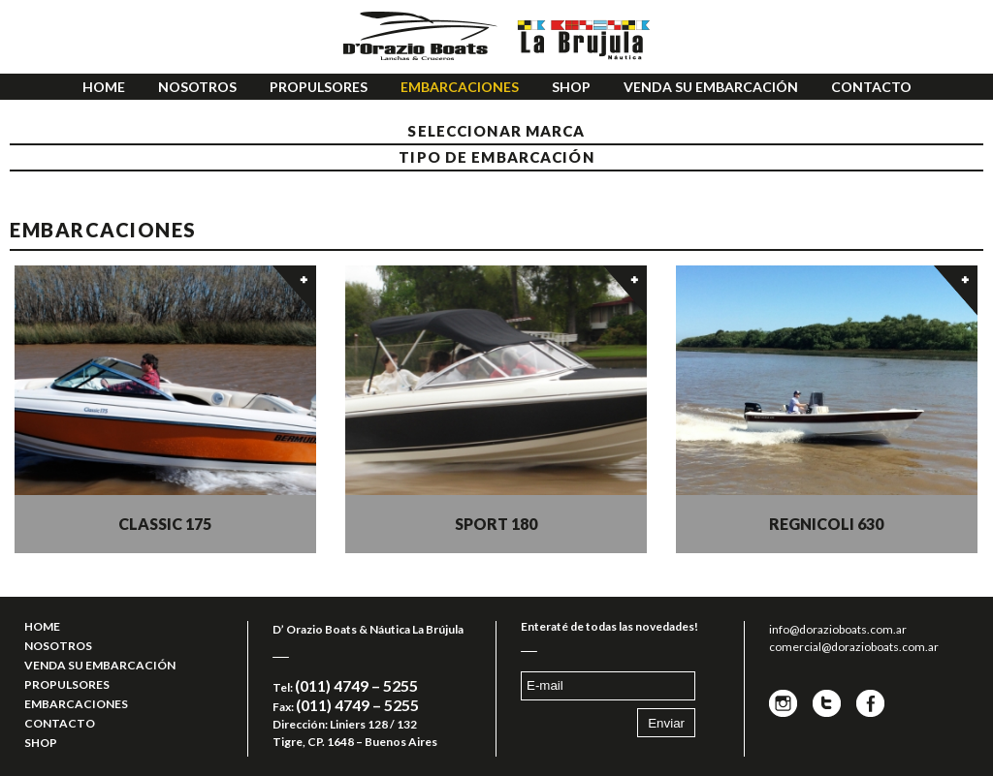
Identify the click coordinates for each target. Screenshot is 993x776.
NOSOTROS (197, 86)
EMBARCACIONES (459, 86)
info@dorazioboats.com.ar (838, 629)
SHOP (571, 86)
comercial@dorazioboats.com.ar (854, 646)
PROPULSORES (319, 86)
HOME (103, 86)
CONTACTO (871, 86)
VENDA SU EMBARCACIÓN (711, 86)
